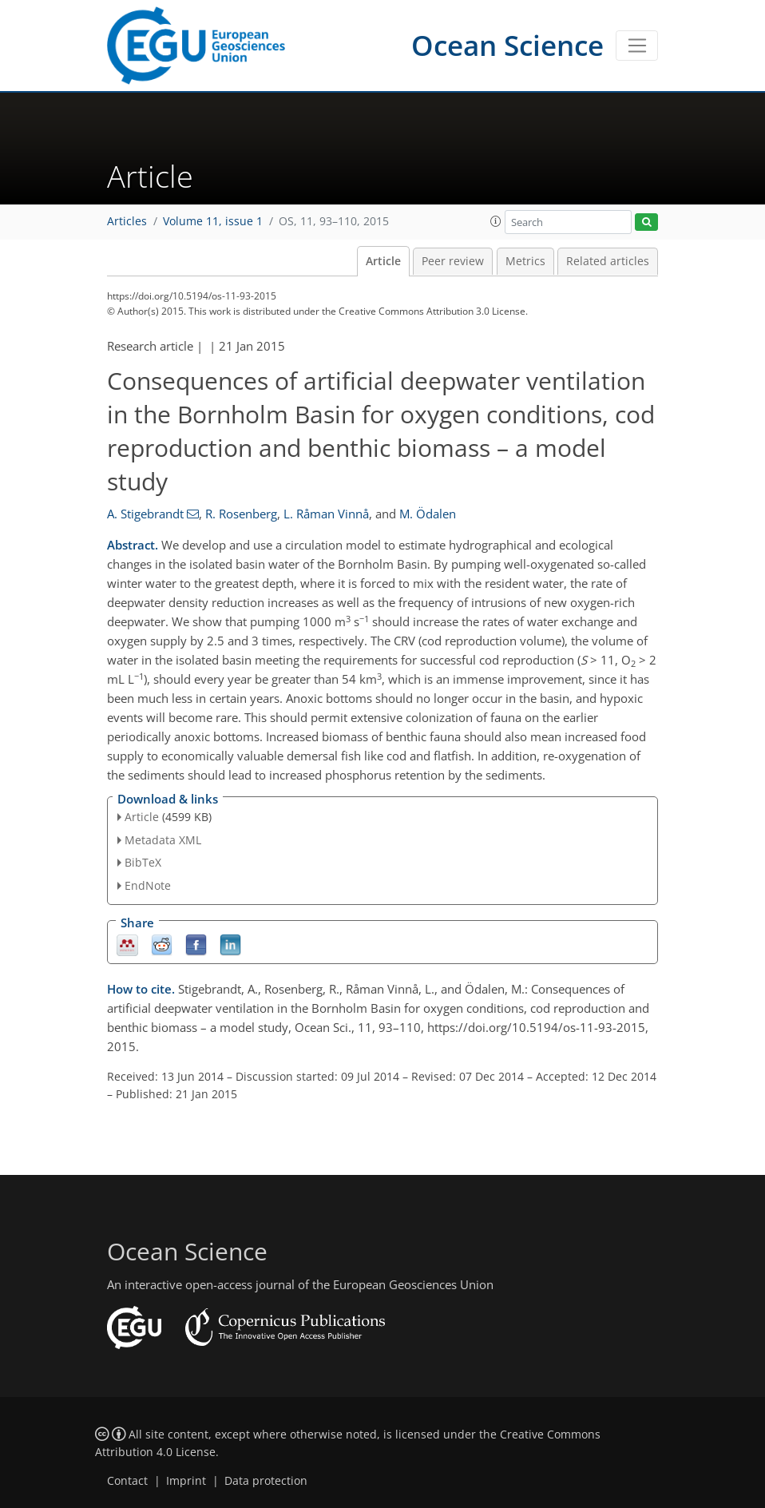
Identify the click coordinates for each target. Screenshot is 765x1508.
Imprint (186, 1481)
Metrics (525, 261)
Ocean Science (507, 45)
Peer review (453, 261)
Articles (127, 221)
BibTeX (143, 862)
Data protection (265, 1481)
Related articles (607, 261)
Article (383, 261)
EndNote (148, 885)
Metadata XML (163, 839)
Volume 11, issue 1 (213, 221)
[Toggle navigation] (637, 45)
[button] (495, 221)
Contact (127, 1481)
